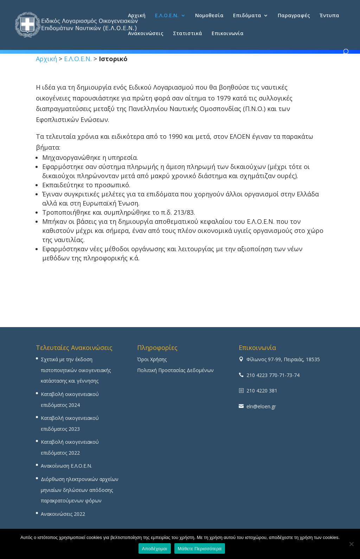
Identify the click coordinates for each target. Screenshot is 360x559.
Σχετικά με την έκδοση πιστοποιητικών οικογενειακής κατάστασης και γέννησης (76, 370)
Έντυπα (329, 16)
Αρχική (137, 16)
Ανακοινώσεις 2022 (63, 514)
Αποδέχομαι (154, 548)
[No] (351, 543)
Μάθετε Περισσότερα (200, 548)
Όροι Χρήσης (152, 359)
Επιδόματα (247, 16)
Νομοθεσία (209, 16)
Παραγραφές (294, 16)
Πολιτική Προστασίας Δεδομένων (175, 370)
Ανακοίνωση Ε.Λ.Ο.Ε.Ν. (66, 465)
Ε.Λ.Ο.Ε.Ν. (167, 16)
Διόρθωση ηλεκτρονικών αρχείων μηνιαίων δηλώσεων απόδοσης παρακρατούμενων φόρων (79, 490)
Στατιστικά (187, 34)
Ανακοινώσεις (145, 34)
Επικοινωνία (228, 34)
